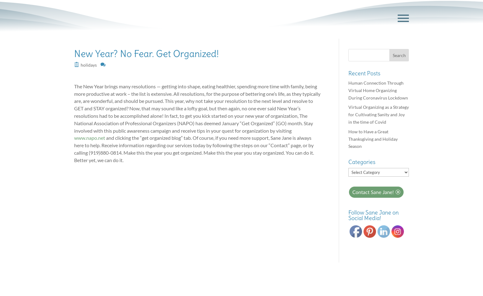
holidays (89, 65)
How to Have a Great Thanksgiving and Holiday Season (373, 139)
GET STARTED (364, 18)
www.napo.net (89, 138)
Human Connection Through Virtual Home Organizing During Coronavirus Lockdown (378, 90)
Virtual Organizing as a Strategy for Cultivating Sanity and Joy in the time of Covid (378, 114)
